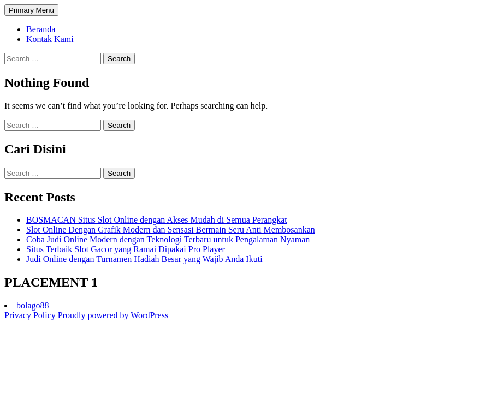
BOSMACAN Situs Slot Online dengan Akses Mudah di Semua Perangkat (156, 219)
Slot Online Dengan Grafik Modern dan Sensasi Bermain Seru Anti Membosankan (170, 229)
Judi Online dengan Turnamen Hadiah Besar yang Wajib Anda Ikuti (144, 259)
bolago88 (32, 305)
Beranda (40, 29)
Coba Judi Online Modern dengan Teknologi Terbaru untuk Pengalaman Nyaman (168, 239)
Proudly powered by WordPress (113, 315)
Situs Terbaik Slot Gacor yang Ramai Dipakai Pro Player (125, 249)
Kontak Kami (50, 39)
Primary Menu (31, 10)
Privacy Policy (30, 315)
